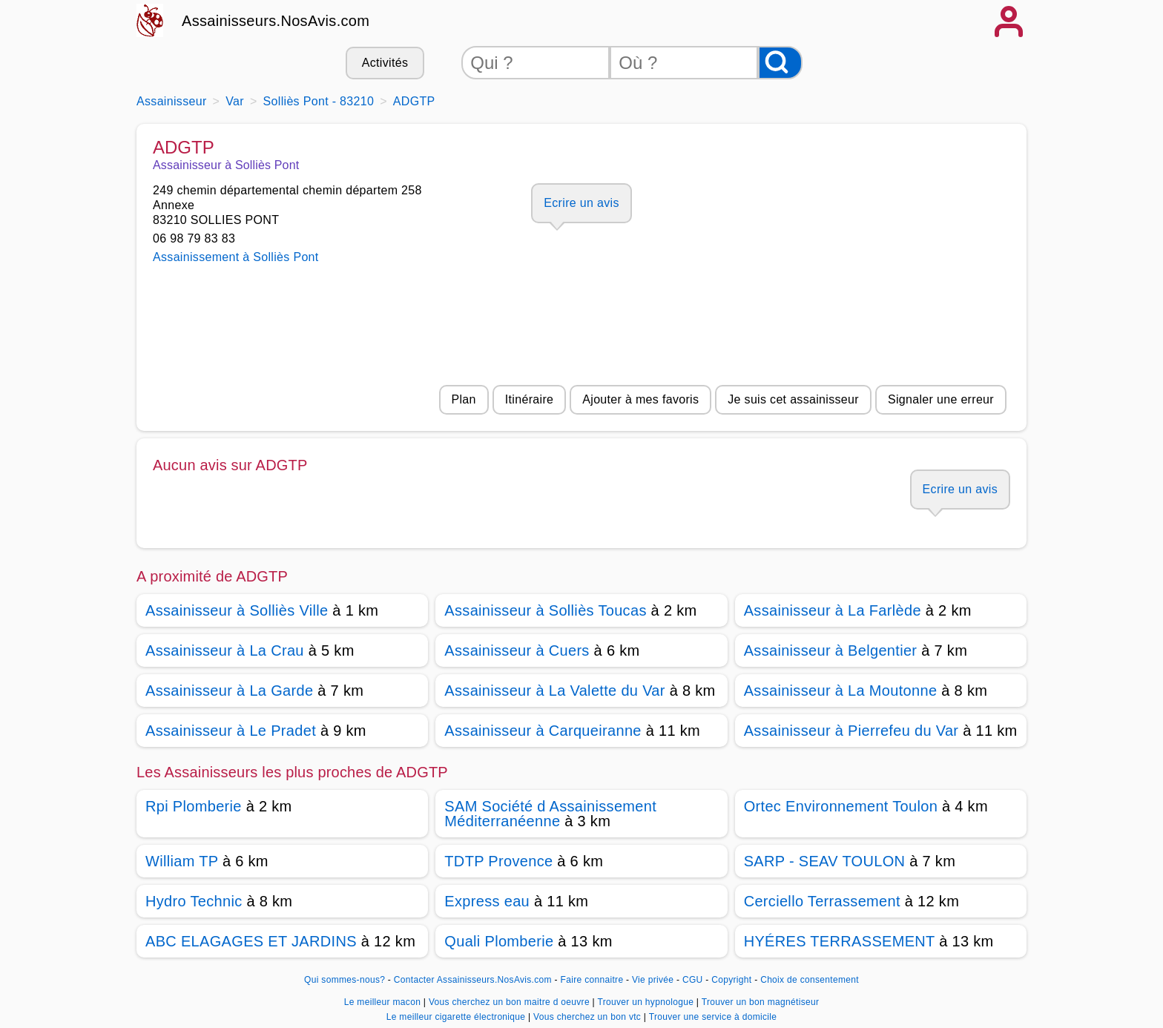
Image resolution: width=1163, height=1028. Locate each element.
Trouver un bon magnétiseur (761, 1002)
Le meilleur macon (384, 1002)
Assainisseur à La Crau (224, 650)
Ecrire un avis (581, 203)
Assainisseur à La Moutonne (841, 690)
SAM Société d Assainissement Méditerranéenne (550, 813)
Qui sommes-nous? (344, 980)
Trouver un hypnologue (646, 1002)
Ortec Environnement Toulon (841, 806)
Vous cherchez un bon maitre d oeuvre (511, 1002)
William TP (181, 861)
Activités (385, 62)
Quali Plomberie (498, 941)
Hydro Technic (194, 901)
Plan (464, 399)
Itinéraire (529, 399)
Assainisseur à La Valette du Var (554, 690)
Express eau (487, 901)
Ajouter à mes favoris (640, 399)
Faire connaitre (592, 980)
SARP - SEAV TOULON (825, 861)
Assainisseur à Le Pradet (230, 730)
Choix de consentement (809, 980)
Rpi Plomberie (193, 806)
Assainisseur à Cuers (516, 650)
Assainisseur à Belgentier (830, 650)
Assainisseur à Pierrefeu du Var (851, 730)
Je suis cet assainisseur (793, 399)
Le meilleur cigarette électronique (457, 1017)
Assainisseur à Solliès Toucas (545, 610)
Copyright (732, 980)
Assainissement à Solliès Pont (236, 257)
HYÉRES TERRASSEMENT (839, 941)
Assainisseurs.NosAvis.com (275, 21)
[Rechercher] (780, 62)
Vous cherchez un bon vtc (588, 1017)
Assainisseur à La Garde (229, 690)
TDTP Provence (498, 861)
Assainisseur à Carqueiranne (542, 730)
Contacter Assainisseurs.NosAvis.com (473, 980)
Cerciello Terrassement (822, 901)
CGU (692, 980)
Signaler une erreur (941, 399)
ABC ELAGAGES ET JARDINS (251, 941)
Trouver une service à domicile (713, 1017)
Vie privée (652, 980)
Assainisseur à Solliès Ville (236, 610)
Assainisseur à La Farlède (832, 610)
